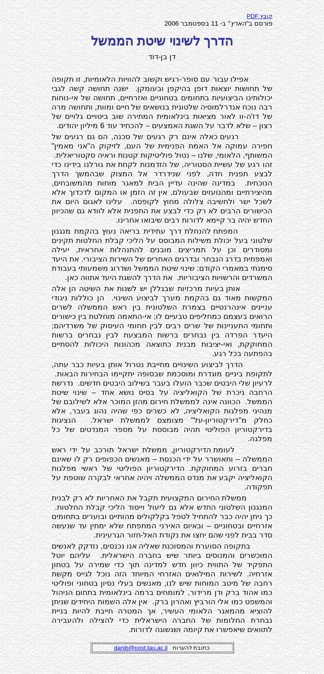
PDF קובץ (259, 16)
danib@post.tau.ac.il (141, 647)
